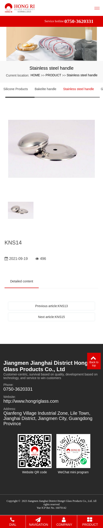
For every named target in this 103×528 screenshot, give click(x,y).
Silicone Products (15, 89)
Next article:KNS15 (51, 317)
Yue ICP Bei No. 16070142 (51, 507)
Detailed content (21, 281)
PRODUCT (53, 75)
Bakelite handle (45, 89)
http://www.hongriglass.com (30, 401)
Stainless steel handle (82, 75)
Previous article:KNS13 (51, 306)
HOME (35, 75)
